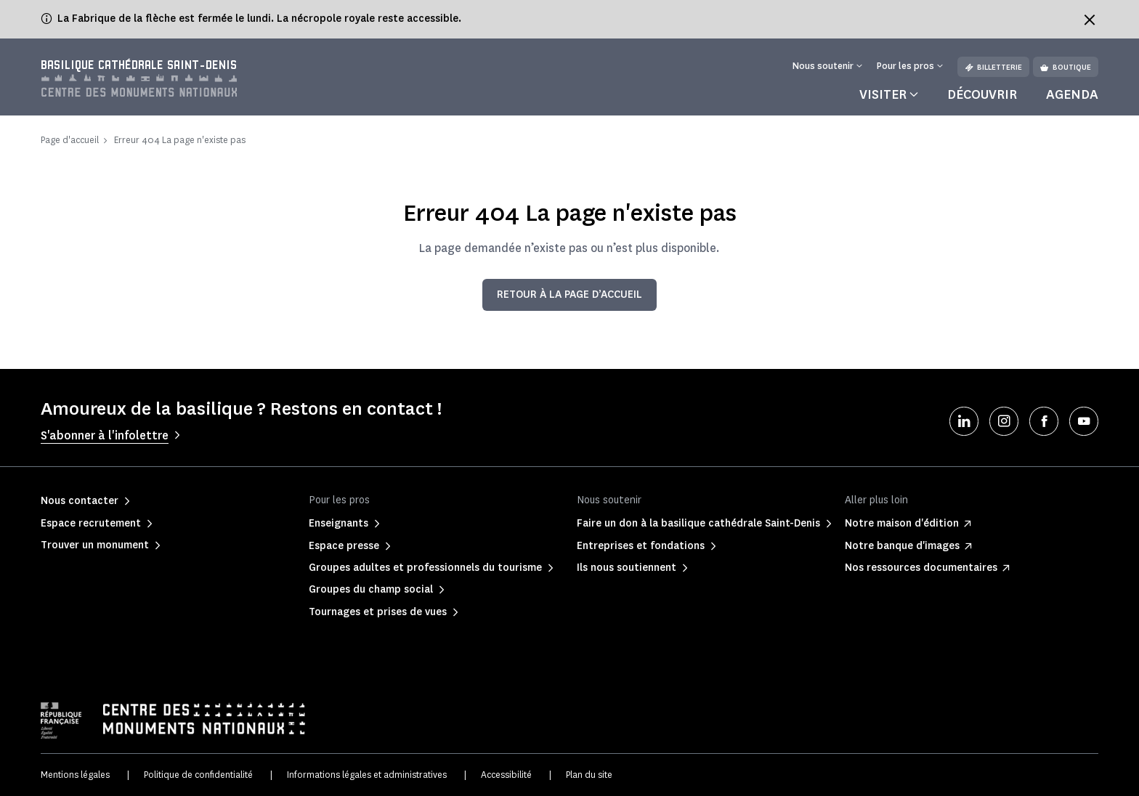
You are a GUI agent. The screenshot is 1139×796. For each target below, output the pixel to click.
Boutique (1065, 67)
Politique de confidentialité (198, 774)
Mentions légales (75, 774)
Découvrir (982, 94)
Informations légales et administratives (367, 774)
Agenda (1072, 94)
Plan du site (589, 774)
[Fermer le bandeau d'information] (1089, 19)
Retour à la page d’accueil (569, 294)
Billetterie (993, 67)
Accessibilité (506, 774)
